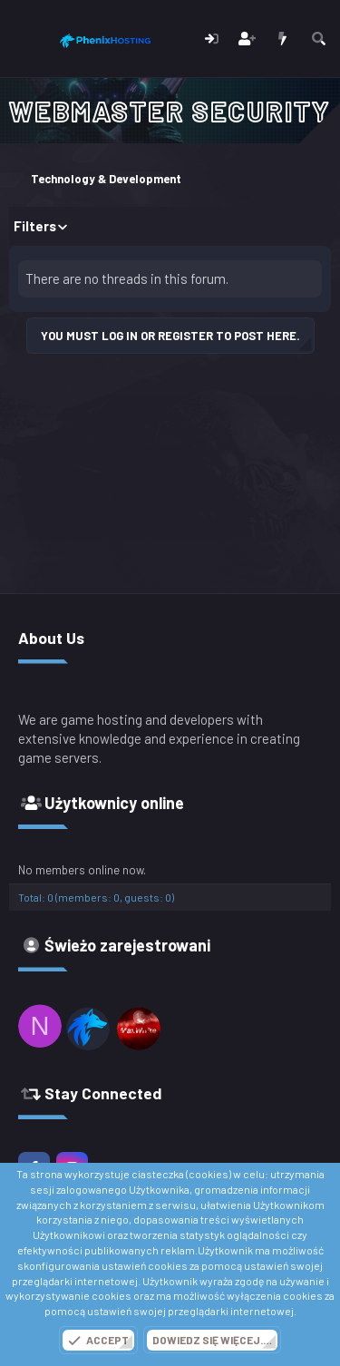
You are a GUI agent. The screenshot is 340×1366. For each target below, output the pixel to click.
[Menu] (25, 39)
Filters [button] (35, 226)
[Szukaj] (318, 38)
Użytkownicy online (114, 803)
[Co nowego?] (282, 38)
